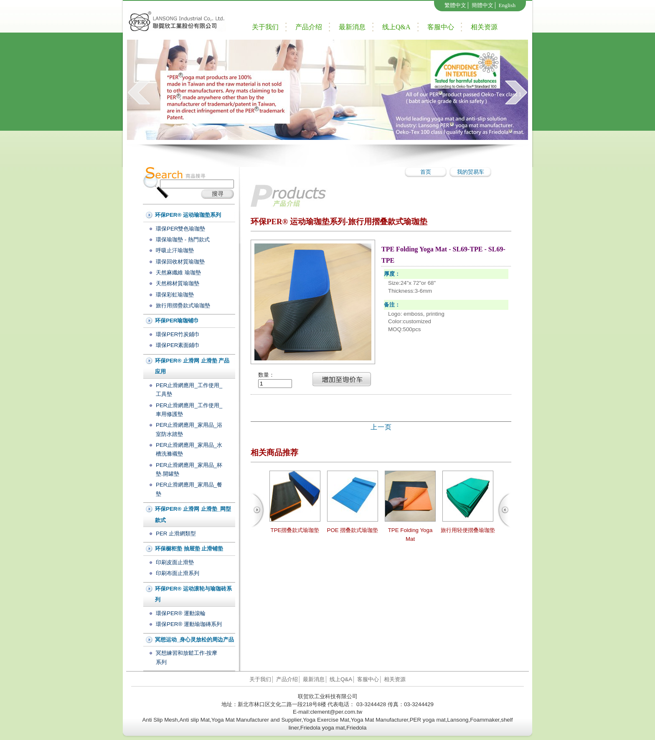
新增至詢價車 (341, 379)
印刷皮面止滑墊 (175, 562)
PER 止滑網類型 (176, 533)
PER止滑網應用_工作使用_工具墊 (189, 389)
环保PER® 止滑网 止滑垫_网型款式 (193, 514)
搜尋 (217, 194)
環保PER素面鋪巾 (178, 345)
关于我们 (265, 26)
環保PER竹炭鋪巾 (178, 334)
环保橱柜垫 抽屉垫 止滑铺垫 (189, 548)
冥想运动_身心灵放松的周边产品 (194, 639)
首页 (425, 172)
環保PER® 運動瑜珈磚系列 (189, 624)
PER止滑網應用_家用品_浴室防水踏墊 (189, 429)
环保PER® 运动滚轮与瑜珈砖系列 (193, 594)
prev (139, 92)
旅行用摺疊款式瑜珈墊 (183, 305)
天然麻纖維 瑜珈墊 (178, 272)
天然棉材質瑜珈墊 (177, 283)
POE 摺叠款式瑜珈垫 (352, 530)
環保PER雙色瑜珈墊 (180, 229)
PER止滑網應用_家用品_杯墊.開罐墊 (189, 469)
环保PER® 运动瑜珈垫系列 (188, 215)
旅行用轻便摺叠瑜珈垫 (468, 530)
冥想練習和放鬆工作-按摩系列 (186, 657)
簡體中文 (482, 5)
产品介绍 (308, 26)
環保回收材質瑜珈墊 (180, 261)
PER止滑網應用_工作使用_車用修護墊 (189, 409)
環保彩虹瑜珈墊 (175, 294)
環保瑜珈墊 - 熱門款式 (183, 239)
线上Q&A (396, 26)
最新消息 (352, 26)
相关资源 (484, 26)
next (516, 92)
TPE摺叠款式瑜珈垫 (295, 530)
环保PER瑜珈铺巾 (177, 320)
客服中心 (440, 26)
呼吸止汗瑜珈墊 (175, 250)
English (506, 5)
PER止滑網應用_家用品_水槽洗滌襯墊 (189, 449)
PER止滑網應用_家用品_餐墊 (189, 489)
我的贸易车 (470, 172)
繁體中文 (455, 5)
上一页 (381, 427)
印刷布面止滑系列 (177, 573)
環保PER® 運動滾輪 (181, 613)
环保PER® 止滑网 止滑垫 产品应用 (192, 366)
